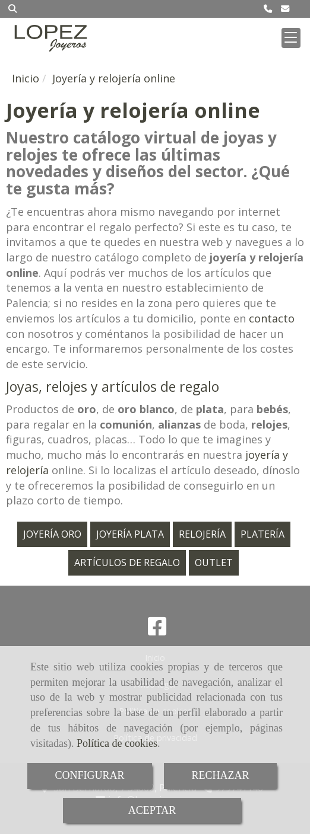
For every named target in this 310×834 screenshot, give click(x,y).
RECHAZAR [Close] (220, 775)
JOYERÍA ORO (52, 534)
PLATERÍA (262, 534)
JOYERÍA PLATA (130, 534)
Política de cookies (117, 743)
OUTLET (214, 562)
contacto (272, 318)
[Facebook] (157, 630)
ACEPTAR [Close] (152, 810)
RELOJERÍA (202, 534)
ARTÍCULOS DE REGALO (127, 562)
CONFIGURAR (89, 775)
